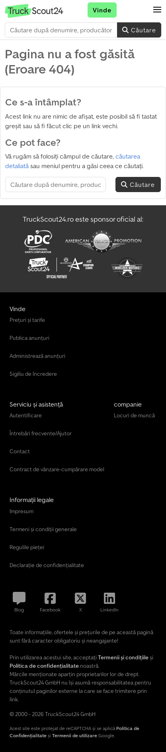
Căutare (139, 30)
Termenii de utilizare (74, 735)
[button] (157, 10)
